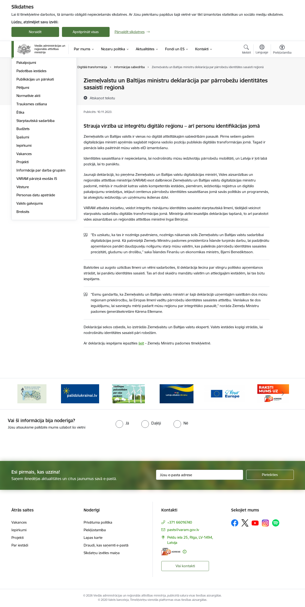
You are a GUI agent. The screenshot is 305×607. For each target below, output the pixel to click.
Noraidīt (35, 32)
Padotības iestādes (31, 122)
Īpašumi (22, 188)
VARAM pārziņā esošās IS (36, 230)
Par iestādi (19, 545)
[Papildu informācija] (184, 551)
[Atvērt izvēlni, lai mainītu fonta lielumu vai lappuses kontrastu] (282, 50)
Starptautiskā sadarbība (35, 172)
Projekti (22, 213)
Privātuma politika (98, 522)
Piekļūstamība (95, 530)
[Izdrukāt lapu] (282, 78)
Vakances (24, 205)
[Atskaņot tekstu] (102, 98)
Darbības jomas (28, 105)
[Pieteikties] (270, 475)
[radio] (122, 423)
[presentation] (40, 443)
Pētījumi (22, 139)
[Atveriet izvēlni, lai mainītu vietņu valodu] (262, 49)
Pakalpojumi (26, 114)
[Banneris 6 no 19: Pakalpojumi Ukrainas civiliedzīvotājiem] (225, 393)
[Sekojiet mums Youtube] (255, 523)
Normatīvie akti (28, 147)
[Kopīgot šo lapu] (282, 90)
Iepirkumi (23, 196)
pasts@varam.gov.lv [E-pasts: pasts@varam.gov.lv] (183, 529)
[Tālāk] (282, 394)
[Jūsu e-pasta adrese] (199, 475)
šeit (141, 343)
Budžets (23, 180)
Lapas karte (93, 537)
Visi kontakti (185, 566)
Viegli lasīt (24, 89)
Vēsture (22, 238)
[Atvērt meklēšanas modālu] (246, 50)
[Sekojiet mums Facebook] (234, 522)
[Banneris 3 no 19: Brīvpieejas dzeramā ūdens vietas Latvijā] (80, 393)
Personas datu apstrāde (35, 246)
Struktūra (24, 81)
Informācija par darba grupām (40, 221)
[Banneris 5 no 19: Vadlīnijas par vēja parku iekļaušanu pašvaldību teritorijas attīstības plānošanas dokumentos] (176, 393)
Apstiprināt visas (86, 32)
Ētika (20, 163)
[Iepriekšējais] (22, 394)
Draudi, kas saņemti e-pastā (106, 545)
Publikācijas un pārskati (35, 130)
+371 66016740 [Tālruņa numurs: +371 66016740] (179, 522)
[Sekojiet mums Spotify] (275, 522)
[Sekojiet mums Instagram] (265, 523)
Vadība (21, 97)
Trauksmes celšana (31, 155)
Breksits (22, 263)
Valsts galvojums (29, 254)
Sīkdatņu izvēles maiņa (102, 553)
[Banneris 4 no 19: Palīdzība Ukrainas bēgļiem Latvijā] (128, 393)
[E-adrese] (170, 552)
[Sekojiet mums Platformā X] (245, 522)
